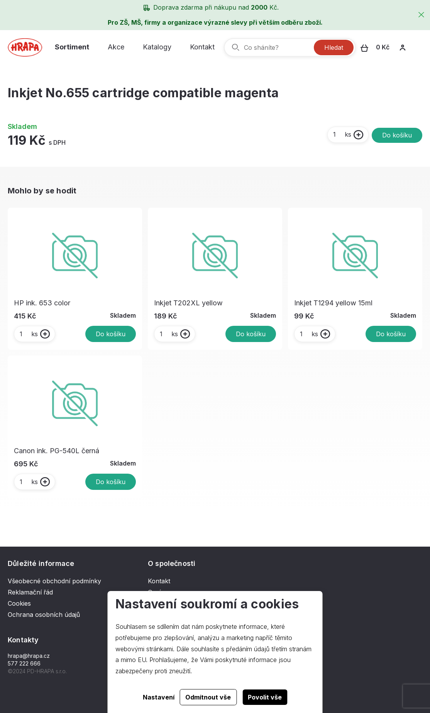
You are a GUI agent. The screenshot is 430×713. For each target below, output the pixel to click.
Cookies (19, 603)
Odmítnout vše (208, 697)
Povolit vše (265, 697)
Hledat (333, 47)
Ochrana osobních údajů (44, 614)
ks (341, 134)
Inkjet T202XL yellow (188, 303)
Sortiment (72, 47)
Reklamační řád (30, 592)
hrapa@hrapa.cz (29, 655)
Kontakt (202, 47)
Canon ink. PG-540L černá (56, 451)
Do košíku (397, 135)
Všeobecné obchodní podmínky (54, 581)
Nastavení (158, 697)
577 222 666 (24, 663)
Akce (116, 47)
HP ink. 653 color (42, 303)
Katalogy (157, 47)
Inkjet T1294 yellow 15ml (333, 303)
